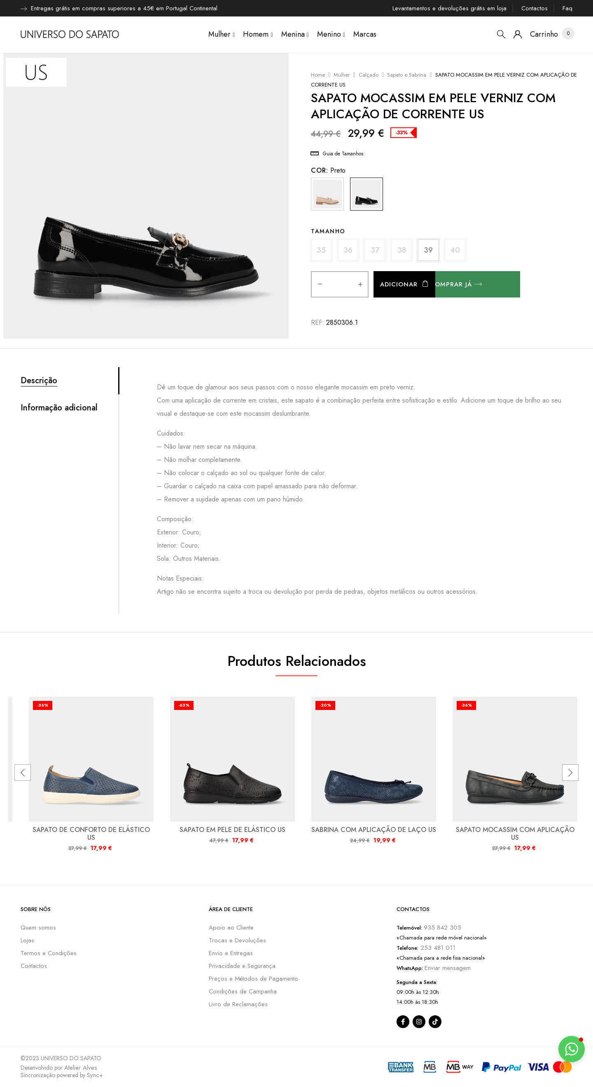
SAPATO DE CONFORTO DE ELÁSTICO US (91, 833)
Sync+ (95, 1075)
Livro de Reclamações (238, 1004)
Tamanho (328, 231)
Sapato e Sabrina (406, 75)
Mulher (342, 75)
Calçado (368, 75)
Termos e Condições (49, 953)
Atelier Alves (80, 1067)
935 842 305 (442, 927)
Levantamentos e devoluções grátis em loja (449, 8)
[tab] (69, 380)
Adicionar (399, 284)
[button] (544, 34)
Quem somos (38, 927)
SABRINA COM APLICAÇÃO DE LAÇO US (373, 829)
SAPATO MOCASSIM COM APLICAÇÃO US (515, 833)
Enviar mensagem (448, 967)
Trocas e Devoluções (237, 940)
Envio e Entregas (231, 953)
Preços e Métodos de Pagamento (253, 978)
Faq (567, 8)
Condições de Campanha (243, 991)
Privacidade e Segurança (242, 965)
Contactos (534, 8)
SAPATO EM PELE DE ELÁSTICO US (232, 829)
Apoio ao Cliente (231, 927)
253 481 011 (436, 947)
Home (318, 75)
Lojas (27, 940)
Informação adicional (59, 408)
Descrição (39, 381)
